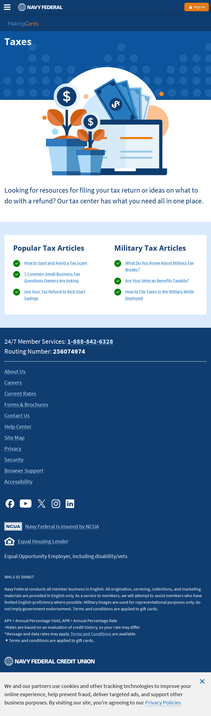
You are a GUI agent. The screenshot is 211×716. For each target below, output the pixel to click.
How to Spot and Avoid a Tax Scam (55, 263)
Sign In (196, 6)
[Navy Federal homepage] (39, 7)
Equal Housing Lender (43, 541)
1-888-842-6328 (90, 341)
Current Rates (20, 393)
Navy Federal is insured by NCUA (62, 526)
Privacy (12, 448)
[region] (105, 694)
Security (13, 459)
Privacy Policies (163, 702)
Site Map (14, 437)
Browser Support (23, 470)
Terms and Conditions (91, 633)
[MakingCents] (23, 23)
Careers (13, 382)
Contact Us (16, 415)
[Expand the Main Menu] (7, 7)
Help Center (18, 426)
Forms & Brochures (26, 404)
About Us (14, 371)
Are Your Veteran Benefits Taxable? (157, 280)
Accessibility (18, 481)
